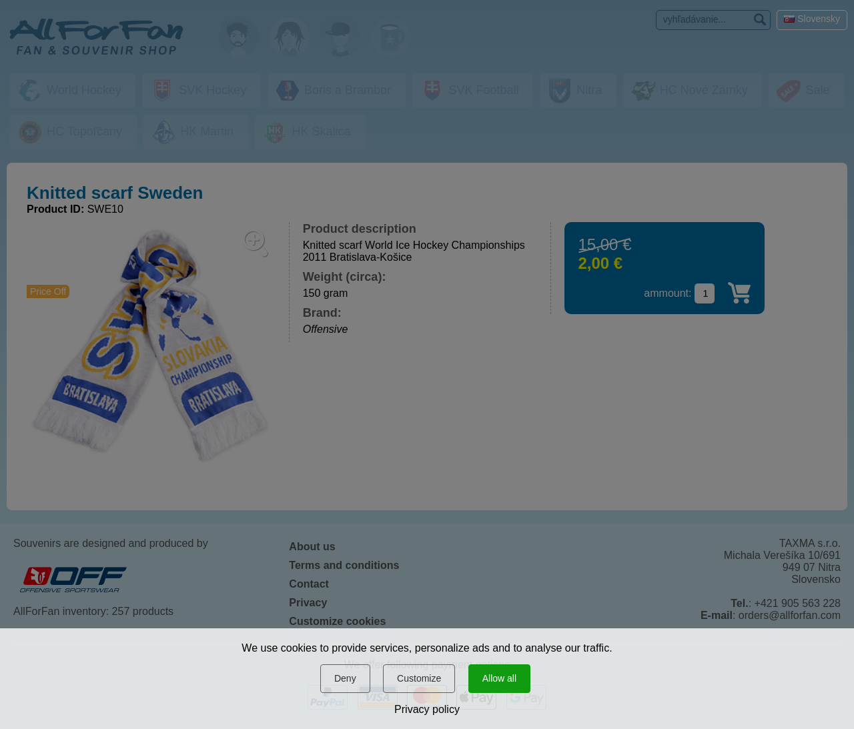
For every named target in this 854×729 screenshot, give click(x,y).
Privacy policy (427, 709)
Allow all (499, 678)
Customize (419, 678)
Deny (345, 678)
